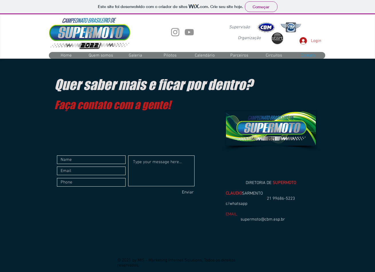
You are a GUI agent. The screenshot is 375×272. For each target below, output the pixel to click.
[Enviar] (173, 192)
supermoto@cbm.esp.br (263, 219)
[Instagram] (175, 32)
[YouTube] (189, 32)
